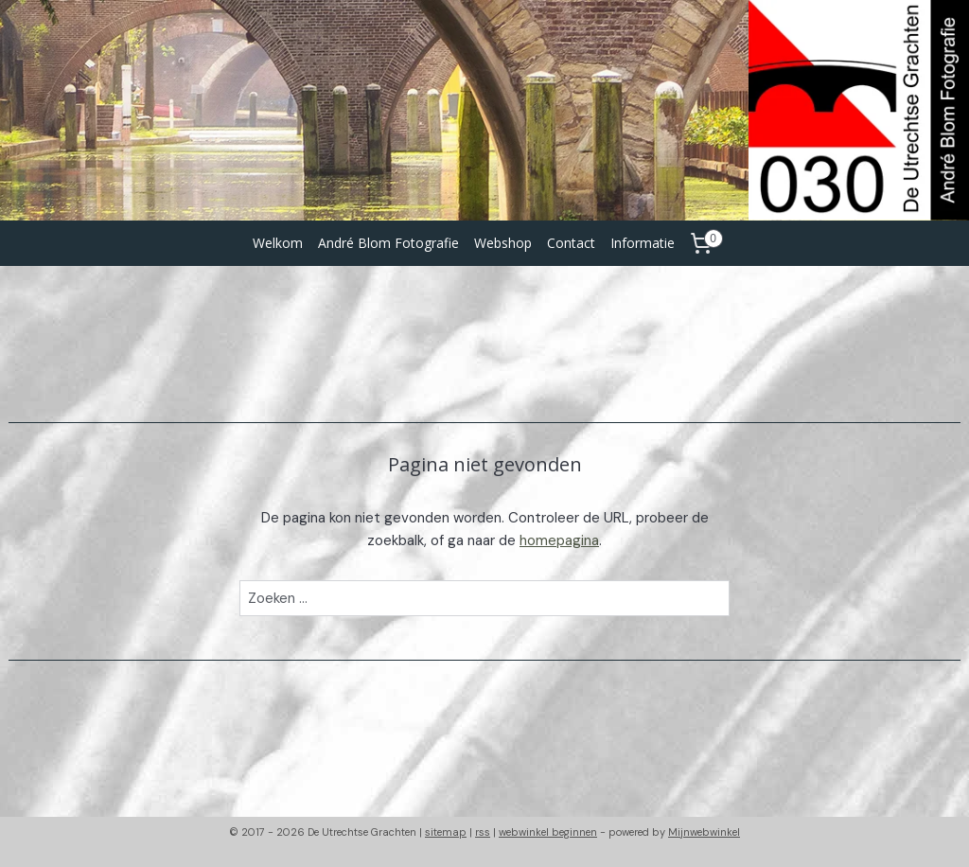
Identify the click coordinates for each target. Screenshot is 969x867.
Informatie (642, 243)
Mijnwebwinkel (704, 832)
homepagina (559, 540)
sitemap (446, 832)
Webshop (503, 243)
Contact (571, 243)
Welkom (278, 243)
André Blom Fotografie (388, 243)
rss (482, 832)
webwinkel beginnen (548, 832)
